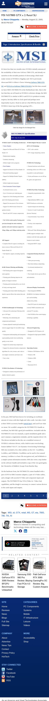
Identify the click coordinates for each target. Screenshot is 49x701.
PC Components (19, 11)
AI (11, 516)
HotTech (5, 657)
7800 (41, 513)
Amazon (15, 36)
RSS (8, 680)
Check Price (34, 36)
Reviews (6, 610)
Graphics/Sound (38, 11)
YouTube (10, 677)
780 (3, 516)
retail (23, 513)
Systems (27, 610)
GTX (18, 513)
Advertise (6, 642)
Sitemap (5, 625)
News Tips (6, 645)
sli (14, 513)
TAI (7, 516)
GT (32, 513)
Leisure (27, 621)
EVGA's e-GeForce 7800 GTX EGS (19, 86)
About (4, 638)
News (4, 614)
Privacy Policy (8, 653)
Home (4, 606)
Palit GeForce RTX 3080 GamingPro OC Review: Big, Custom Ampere (40, 580)
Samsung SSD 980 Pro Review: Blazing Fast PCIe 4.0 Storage (25, 580)
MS (28, 513)
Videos (27, 625)
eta (36, 513)
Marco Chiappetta (25, 521)
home (5, 11)
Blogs (4, 618)
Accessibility (29, 638)
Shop (26, 642)
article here (27, 424)
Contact (5, 649)
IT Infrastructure (31, 618)
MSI (9, 513)
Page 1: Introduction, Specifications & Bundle (24, 44)
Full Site (5, 621)
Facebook (11, 673)
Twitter (9, 669)
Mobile (27, 614)
